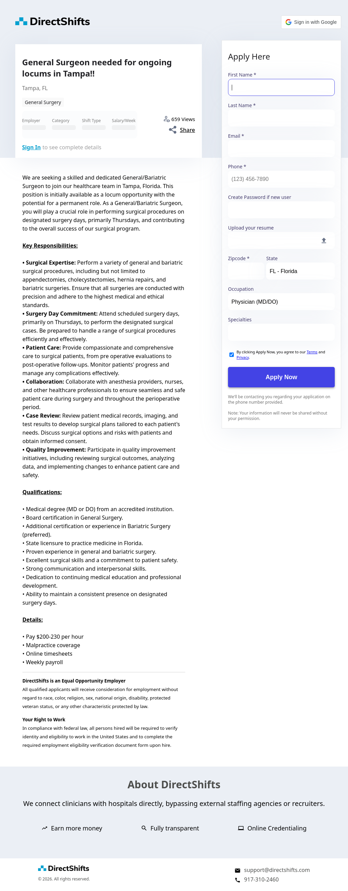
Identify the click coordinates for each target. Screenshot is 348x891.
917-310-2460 (261, 879)
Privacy (243, 357)
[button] (311, 22)
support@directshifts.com (277, 870)
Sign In (31, 147)
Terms (312, 351)
